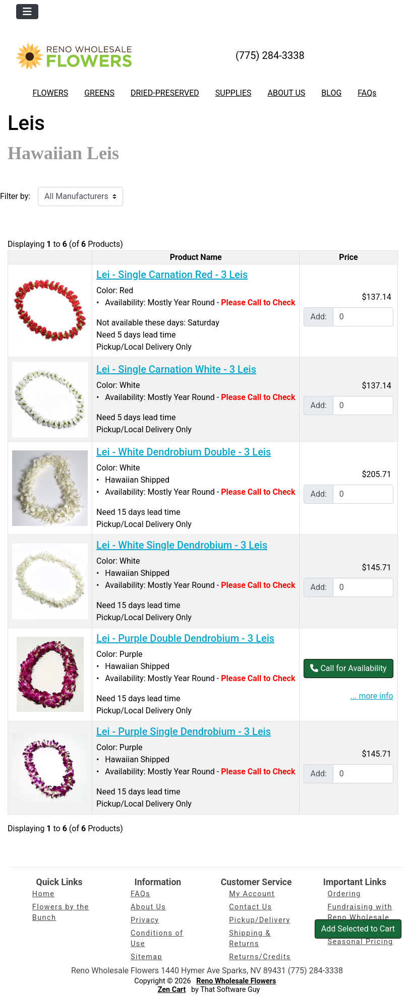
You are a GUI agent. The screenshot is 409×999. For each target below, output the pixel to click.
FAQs (367, 93)
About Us (148, 907)
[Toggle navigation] (27, 11)
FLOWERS (51, 93)
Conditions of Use (157, 939)
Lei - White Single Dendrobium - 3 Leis (181, 545)
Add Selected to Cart (358, 929)
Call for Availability (348, 668)
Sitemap (146, 957)
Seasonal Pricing (360, 942)
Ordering (344, 894)
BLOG (331, 93)
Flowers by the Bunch (60, 912)
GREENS (99, 93)
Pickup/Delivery (259, 920)
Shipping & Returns (250, 939)
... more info (371, 696)
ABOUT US (286, 93)
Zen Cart (172, 989)
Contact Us (250, 907)
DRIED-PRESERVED (165, 93)
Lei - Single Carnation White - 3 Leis (176, 369)
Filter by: (15, 196)
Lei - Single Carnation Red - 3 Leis (172, 275)
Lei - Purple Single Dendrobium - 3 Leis (183, 731)
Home (43, 894)
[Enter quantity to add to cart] (363, 316)
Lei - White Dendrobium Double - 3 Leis (183, 452)
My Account (252, 894)
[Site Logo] (74, 55)
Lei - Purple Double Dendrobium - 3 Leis (185, 638)
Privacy (145, 920)
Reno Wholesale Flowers (236, 981)
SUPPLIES (233, 93)
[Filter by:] (80, 196)
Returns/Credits (259, 957)
